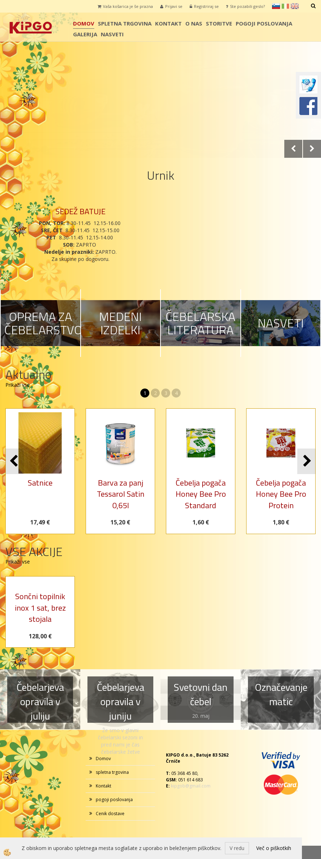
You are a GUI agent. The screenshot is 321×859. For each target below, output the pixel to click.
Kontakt (168, 23)
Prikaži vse (17, 384)
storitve (219, 23)
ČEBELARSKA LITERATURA (200, 323)
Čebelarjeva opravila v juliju (40, 701)
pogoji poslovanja (264, 23)
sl (276, 6)
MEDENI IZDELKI (120, 323)
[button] (306, 461)
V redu (237, 848)
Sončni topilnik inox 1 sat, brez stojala (40, 607)
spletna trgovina (125, 23)
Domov (83, 23)
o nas (193, 23)
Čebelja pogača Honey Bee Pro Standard (201, 494)
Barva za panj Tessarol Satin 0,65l (120, 494)
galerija (85, 34)
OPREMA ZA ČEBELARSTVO (43, 323)
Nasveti (112, 34)
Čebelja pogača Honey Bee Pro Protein (281, 494)
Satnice (40, 483)
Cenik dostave (110, 813)
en (295, 6)
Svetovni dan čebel (200, 694)
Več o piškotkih (273, 848)
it (285, 6)
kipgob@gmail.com (191, 786)
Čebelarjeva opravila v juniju (120, 701)
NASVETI (281, 322)
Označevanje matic (281, 694)
